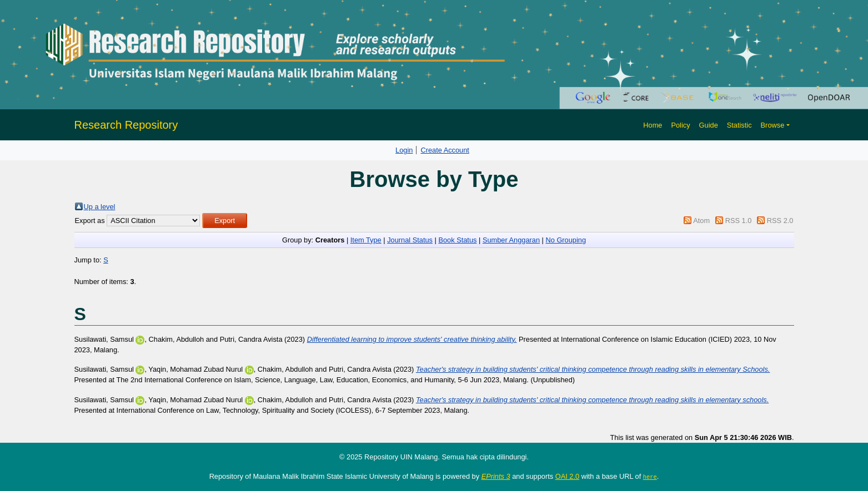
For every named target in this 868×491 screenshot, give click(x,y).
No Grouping (565, 240)
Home (652, 125)
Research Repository (126, 125)
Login (404, 150)
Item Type (366, 240)
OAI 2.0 (567, 476)
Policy (680, 125)
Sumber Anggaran (511, 240)
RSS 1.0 (738, 220)
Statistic (739, 125)
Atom (701, 220)
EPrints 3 (495, 476)
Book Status (457, 240)
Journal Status (410, 240)
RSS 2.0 (780, 220)
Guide (708, 125)
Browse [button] (773, 125)
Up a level (100, 207)
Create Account (444, 150)
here (650, 476)
